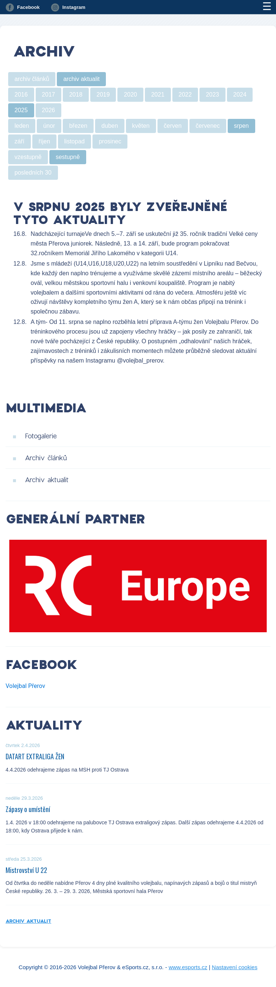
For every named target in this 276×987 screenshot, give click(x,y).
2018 (75, 94)
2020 (130, 94)
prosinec (110, 141)
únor (49, 126)
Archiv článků (46, 458)
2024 (240, 94)
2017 (48, 94)
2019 (103, 94)
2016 (21, 94)
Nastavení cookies (234, 967)
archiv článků (31, 79)
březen (78, 126)
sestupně (68, 157)
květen (141, 126)
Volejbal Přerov (25, 685)
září (19, 141)
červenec (208, 126)
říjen (44, 141)
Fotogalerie (41, 436)
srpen (241, 126)
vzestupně (28, 157)
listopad (74, 141)
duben (109, 126)
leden (21, 126)
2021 (158, 94)
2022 (185, 94)
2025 (21, 110)
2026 (48, 110)
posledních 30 (33, 172)
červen (173, 126)
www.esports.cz (188, 967)
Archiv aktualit (47, 479)
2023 (212, 94)
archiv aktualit (81, 79)
